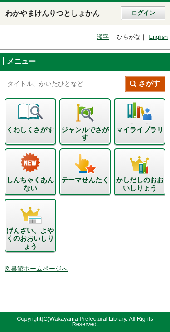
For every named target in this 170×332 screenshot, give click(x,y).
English (158, 37)
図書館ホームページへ (36, 269)
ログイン (143, 13)
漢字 (103, 37)
